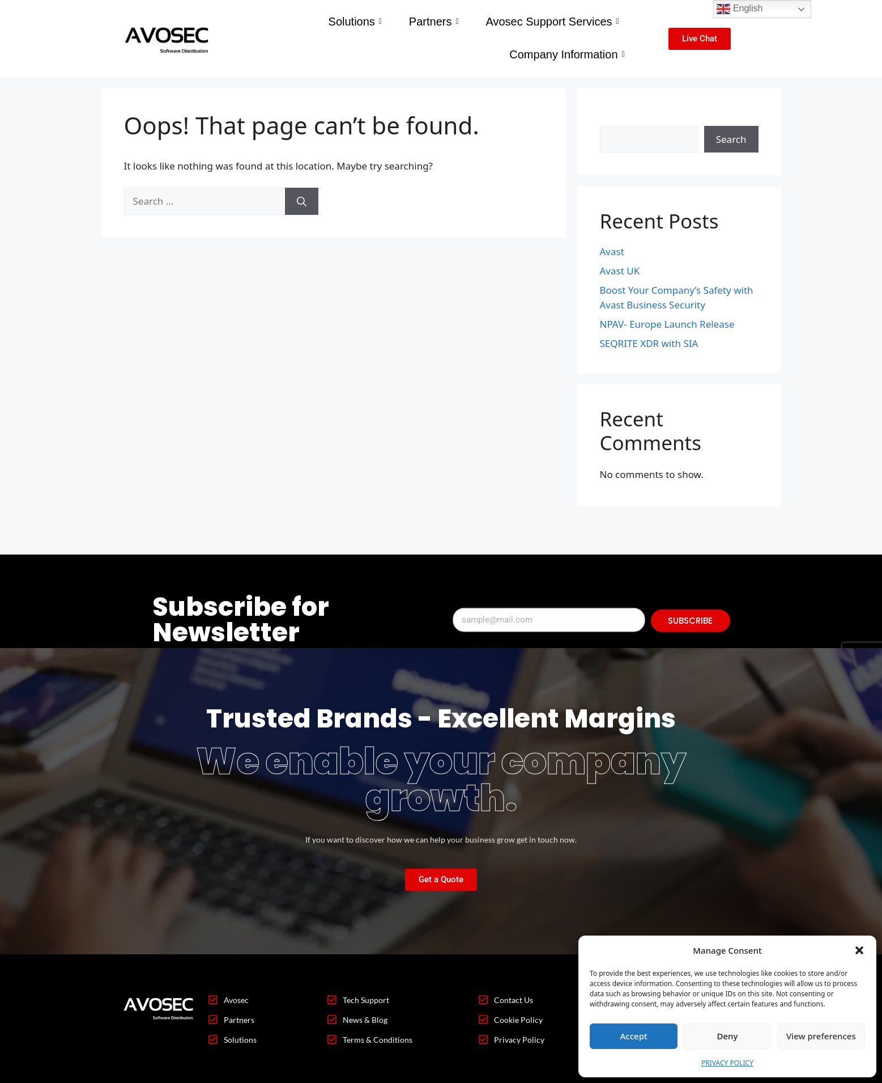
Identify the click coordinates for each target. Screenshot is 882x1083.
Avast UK (620, 270)
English (739, 9)
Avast (612, 251)
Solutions (355, 21)
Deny (727, 1036)
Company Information (566, 54)
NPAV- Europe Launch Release (667, 324)
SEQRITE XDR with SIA (649, 343)
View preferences (821, 1036)
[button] (859, 950)
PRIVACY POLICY (727, 1063)
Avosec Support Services (552, 21)
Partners (434, 21)
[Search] (301, 201)
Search (615, 118)
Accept (633, 1036)
